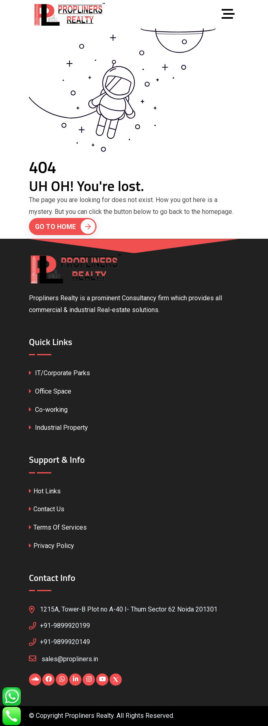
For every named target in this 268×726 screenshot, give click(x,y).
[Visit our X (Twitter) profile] (116, 679)
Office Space (50, 391)
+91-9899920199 (65, 625)
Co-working (48, 410)
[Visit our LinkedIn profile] (75, 679)
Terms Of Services (58, 527)
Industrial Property (58, 427)
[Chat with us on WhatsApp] (62, 679)
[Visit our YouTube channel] (102, 679)
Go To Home (65, 226)
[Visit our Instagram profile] (89, 679)
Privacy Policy (51, 546)
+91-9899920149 (65, 642)
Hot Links (45, 491)
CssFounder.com (190, 717)
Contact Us (46, 509)
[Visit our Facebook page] (48, 679)
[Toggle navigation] (230, 14)
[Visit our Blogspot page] (35, 679)
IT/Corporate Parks (59, 373)
